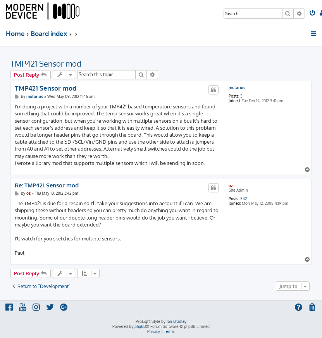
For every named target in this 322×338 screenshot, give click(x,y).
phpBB (140, 326)
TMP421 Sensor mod (45, 63)
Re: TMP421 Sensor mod (47, 185)
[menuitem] (313, 13)
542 (243, 198)
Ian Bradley (176, 321)
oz (231, 185)
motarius (237, 87)
